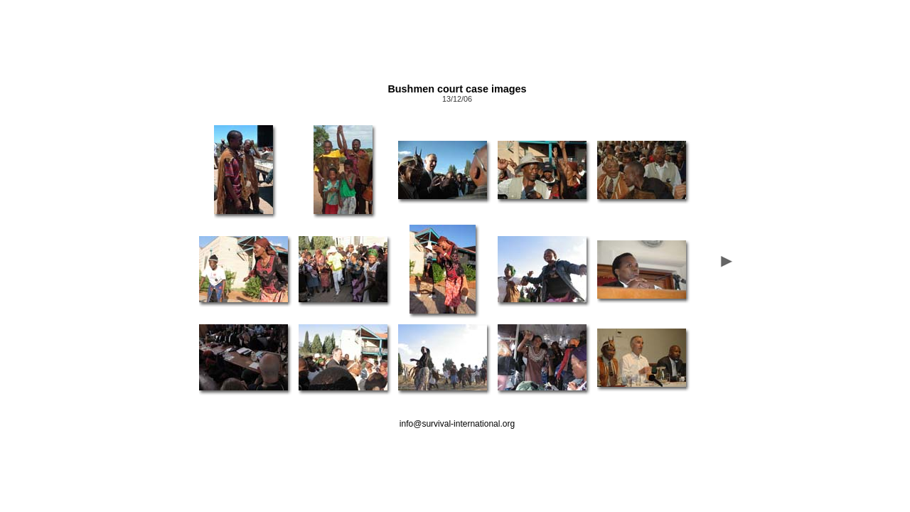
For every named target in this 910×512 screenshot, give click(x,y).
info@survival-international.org (457, 424)
